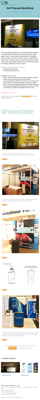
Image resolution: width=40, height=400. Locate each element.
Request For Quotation (26, 96)
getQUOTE (5, 159)
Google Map (11, 394)
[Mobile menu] (38, 2)
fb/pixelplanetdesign (11, 393)
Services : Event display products (22, 11)
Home (11, 11)
